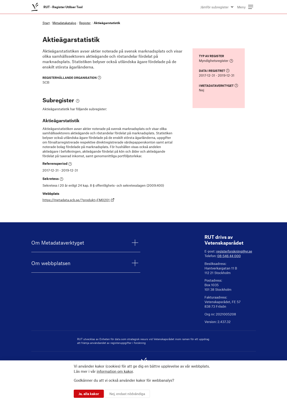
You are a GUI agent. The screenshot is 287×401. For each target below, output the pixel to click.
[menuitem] (57, 6)
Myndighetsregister (216, 61)
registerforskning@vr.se (234, 251)
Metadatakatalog (64, 23)
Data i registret (214, 70)
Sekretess (53, 179)
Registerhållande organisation (71, 77)
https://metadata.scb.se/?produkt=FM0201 (78, 200)
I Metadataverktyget (218, 85)
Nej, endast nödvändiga (127, 394)
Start (46, 23)
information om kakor (115, 371)
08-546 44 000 (229, 256)
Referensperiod (57, 163)
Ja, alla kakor (89, 394)
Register (85, 23)
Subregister (61, 100)
